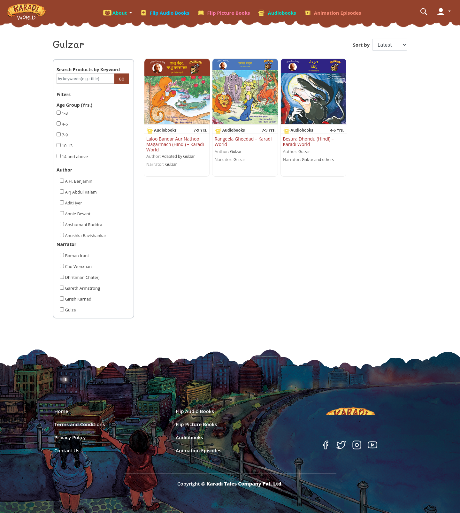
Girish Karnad (77, 299)
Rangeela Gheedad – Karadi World (243, 141)
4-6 (64, 124)
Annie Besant (77, 214)
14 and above (74, 156)
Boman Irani (76, 255)
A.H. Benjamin (78, 181)
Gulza (70, 310)
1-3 (64, 113)
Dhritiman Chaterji (82, 277)
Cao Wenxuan (78, 266)
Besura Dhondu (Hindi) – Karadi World (308, 141)
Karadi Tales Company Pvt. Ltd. (245, 483)
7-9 (64, 135)
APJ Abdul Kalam (80, 192)
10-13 (67, 146)
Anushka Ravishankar (85, 235)
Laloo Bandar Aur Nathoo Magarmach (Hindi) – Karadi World (175, 144)
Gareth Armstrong (82, 288)
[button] (117, 11)
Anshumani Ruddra (83, 224)
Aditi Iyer (73, 203)
